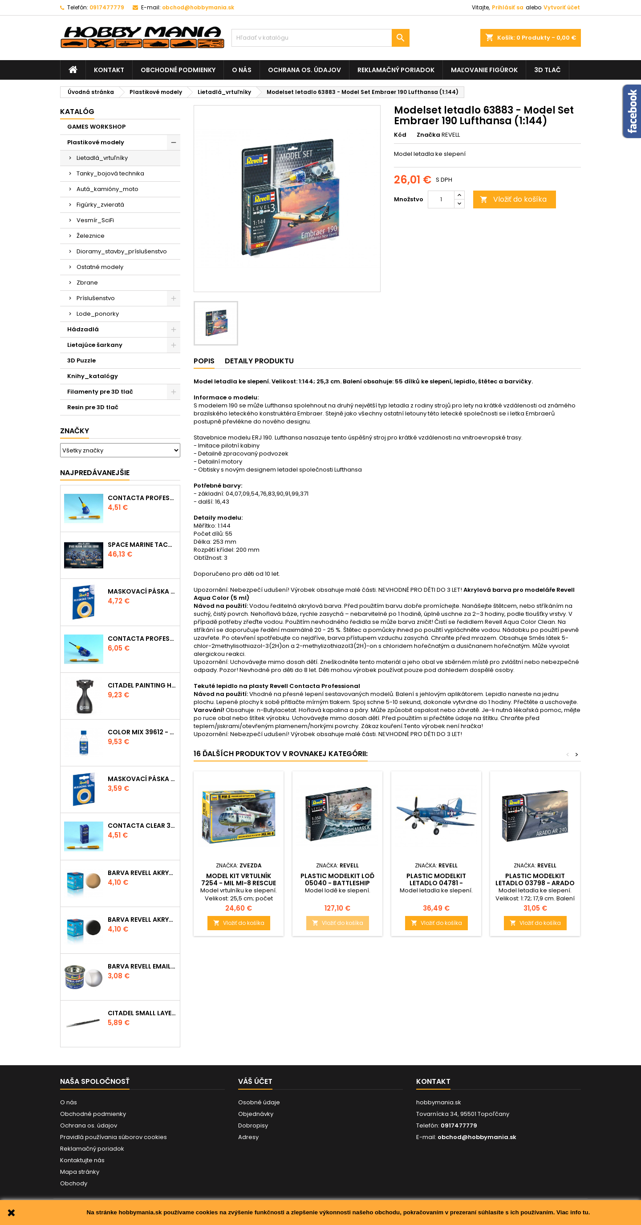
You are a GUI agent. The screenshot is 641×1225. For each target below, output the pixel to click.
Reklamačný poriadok (395, 69)
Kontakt (109, 69)
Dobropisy (253, 1125)
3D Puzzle (81, 360)
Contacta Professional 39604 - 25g (142, 638)
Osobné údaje (259, 1102)
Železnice (91, 236)
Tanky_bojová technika (110, 173)
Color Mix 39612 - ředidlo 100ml (142, 732)
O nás (242, 69)
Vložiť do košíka (513, 199)
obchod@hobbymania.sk (198, 7)
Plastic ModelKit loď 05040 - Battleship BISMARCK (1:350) (337, 883)
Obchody (73, 1183)
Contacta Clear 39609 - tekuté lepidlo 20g (142, 825)
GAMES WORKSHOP (96, 126)
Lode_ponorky (98, 313)
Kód (400, 135)
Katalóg (77, 111)
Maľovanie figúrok (484, 69)
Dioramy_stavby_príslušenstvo (122, 251)
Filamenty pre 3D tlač (100, 391)
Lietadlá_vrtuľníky (102, 158)
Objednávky (255, 1114)
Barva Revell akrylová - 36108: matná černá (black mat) (142, 919)
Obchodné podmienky (178, 69)
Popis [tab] (204, 361)
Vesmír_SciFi (95, 220)
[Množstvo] (441, 199)
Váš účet (255, 1081)
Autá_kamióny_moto (107, 189)
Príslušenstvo (96, 298)
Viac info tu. (573, 1212)
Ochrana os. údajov (304, 69)
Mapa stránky (79, 1172)
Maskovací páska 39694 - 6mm (142, 778)
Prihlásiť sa (507, 7)
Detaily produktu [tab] (259, 361)
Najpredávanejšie (95, 473)
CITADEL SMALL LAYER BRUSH (142, 1013)
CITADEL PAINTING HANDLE (142, 685)
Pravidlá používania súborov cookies (113, 1137)
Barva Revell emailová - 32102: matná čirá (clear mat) (142, 966)
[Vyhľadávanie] (320, 38)
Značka (428, 135)
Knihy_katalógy (92, 376)
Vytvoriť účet (562, 7)
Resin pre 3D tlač (92, 407)
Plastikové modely (95, 142)
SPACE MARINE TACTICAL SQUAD (142, 544)
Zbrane (87, 282)
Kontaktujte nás (82, 1160)
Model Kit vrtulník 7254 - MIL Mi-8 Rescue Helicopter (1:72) (238, 883)
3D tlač (547, 69)
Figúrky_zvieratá (100, 204)
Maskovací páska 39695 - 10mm (142, 591)
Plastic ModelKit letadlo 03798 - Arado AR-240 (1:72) (535, 883)
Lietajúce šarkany (94, 345)
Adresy (248, 1137)
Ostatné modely (100, 267)
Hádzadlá (83, 329)
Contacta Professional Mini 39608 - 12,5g (142, 497)
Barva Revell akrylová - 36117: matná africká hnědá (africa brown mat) (142, 872)
